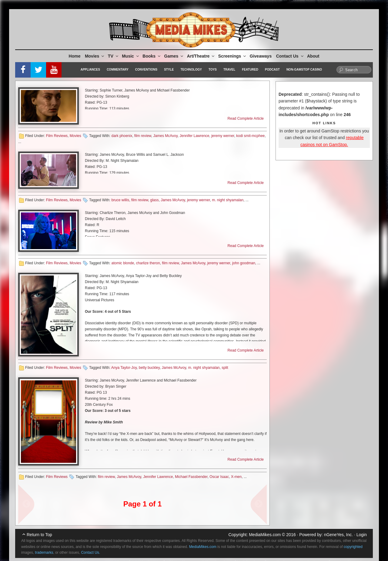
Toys (213, 69)
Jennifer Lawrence (194, 136)
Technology (191, 69)
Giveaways (261, 56)
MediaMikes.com (265, 534)
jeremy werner (222, 136)
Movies (95, 56)
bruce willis (120, 200)
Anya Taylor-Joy (124, 368)
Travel (229, 69)
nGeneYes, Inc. (338, 534)
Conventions (146, 69)
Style (169, 69)
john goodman (243, 263)
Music (131, 56)
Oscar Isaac (219, 477)
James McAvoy (165, 136)
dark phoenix (121, 136)
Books (151, 56)
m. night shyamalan (227, 200)
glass (154, 200)
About (313, 56)
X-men (236, 477)
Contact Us (290, 56)
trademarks (44, 552)
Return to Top (39, 534)
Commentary (118, 69)
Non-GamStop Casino (304, 69)
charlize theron (148, 263)
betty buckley (149, 368)
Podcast (272, 69)
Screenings (232, 56)
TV (113, 56)
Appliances (90, 69)
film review (142, 136)
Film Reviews (57, 136)
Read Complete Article (246, 118)
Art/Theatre (201, 56)
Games (174, 56)
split (225, 368)
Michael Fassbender (191, 477)
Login (361, 534)
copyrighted (353, 547)
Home (75, 56)
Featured (250, 69)
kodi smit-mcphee (250, 136)
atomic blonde (122, 263)
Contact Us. (90, 552)
